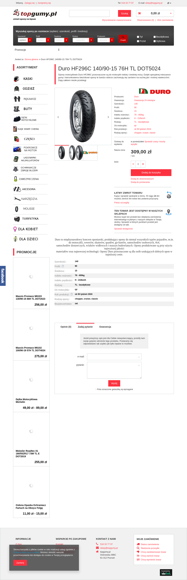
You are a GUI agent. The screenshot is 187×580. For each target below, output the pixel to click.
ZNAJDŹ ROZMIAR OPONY (80, 49)
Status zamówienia (150, 544)
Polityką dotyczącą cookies (26, 552)
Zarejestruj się (44, 3)
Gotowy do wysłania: (119, 142)
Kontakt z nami (106, 539)
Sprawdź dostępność (123, 229)
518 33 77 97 (127, 3)
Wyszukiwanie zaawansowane (116, 20)
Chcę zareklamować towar (153, 552)
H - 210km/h (139, 118)
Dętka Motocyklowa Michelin (26, 400)
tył (135, 125)
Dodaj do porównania (140, 182)
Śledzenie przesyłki (150, 548)
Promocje (20, 49)
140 (136, 104)
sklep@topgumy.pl (153, 3)
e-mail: (80, 356)
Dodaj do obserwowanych (142, 179)
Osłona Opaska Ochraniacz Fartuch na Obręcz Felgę (31, 506)
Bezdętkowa (162, 36)
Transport (107, 49)
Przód (143, 41)
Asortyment (27, 67)
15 (135, 111)
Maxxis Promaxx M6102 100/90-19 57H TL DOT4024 (30, 349)
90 (135, 107)
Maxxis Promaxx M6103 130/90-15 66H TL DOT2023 (30, 297)
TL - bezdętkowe (141, 122)
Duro (136, 97)
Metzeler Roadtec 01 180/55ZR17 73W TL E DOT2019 (28, 454)
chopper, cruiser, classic (145, 133)
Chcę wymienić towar (151, 560)
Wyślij (114, 383)
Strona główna (31, 59)
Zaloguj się (30, 3)
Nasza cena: (119, 150)
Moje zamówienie (148, 539)
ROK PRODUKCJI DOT (146, 49)
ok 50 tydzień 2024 (142, 129)
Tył (141, 36)
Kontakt (122, 49)
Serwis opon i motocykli (45, 49)
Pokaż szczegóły (121, 202)
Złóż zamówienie (165, 20)
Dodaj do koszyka (151, 172)
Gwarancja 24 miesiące (144, 100)
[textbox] (89, 13)
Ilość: (116, 162)
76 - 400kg (139, 115)
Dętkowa (160, 41)
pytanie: (80, 365)
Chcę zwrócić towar (150, 556)
